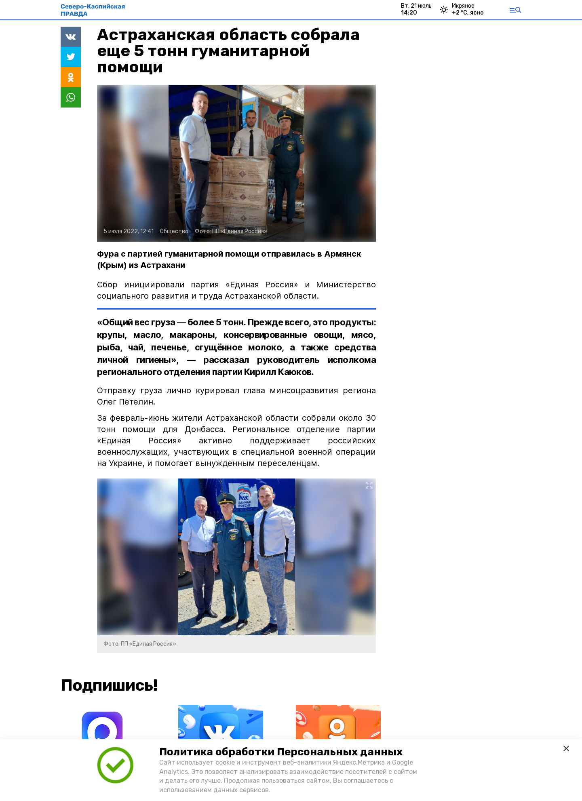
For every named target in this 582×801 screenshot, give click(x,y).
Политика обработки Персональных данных (281, 752)
